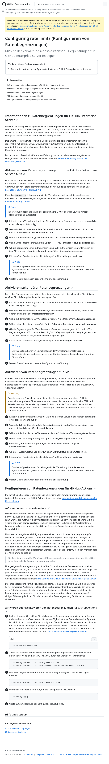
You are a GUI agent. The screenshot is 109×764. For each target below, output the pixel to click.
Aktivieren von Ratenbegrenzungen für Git (38, 372)
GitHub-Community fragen (17, 728)
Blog (100, 754)
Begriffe (40, 754)
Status (61, 754)
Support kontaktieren (15, 732)
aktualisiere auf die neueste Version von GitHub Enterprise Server (47, 26)
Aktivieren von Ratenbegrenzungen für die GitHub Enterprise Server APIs (51, 172)
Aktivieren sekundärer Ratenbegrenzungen (39, 287)
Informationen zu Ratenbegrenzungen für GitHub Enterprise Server (50, 118)
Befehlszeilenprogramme (17, 201)
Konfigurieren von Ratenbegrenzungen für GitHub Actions (50, 488)
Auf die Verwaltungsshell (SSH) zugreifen (67, 631)
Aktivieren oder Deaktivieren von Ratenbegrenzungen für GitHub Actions (51, 609)
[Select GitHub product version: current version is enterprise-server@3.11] (52, 4)
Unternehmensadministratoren (19, 9)
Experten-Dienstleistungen (84, 754)
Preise (68, 754)
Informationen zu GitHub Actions (27, 508)
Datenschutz (51, 754)
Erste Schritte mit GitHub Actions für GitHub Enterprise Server (66, 578)
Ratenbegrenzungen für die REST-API (23, 189)
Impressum (28, 754)
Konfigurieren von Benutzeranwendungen (67, 9)
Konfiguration (41, 9)
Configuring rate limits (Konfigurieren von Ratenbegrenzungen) (33, 12)
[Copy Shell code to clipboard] (94, 639)
